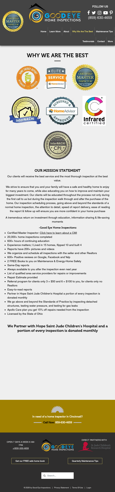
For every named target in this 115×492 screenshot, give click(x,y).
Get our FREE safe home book (30, 461)
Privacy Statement (61, 488)
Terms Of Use (77, 488)
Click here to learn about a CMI (58, 232)
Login (89, 488)
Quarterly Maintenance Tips (85, 461)
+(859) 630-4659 (21, 448)
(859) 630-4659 (100, 18)
